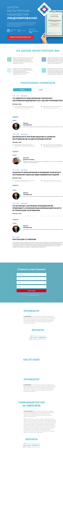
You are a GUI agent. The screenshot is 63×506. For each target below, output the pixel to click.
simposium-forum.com (39, 336)
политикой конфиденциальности (34, 295)
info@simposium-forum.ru (40, 339)
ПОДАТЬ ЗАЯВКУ (31, 290)
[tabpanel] (31, 98)
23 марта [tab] (22, 89)
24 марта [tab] (41, 89)
